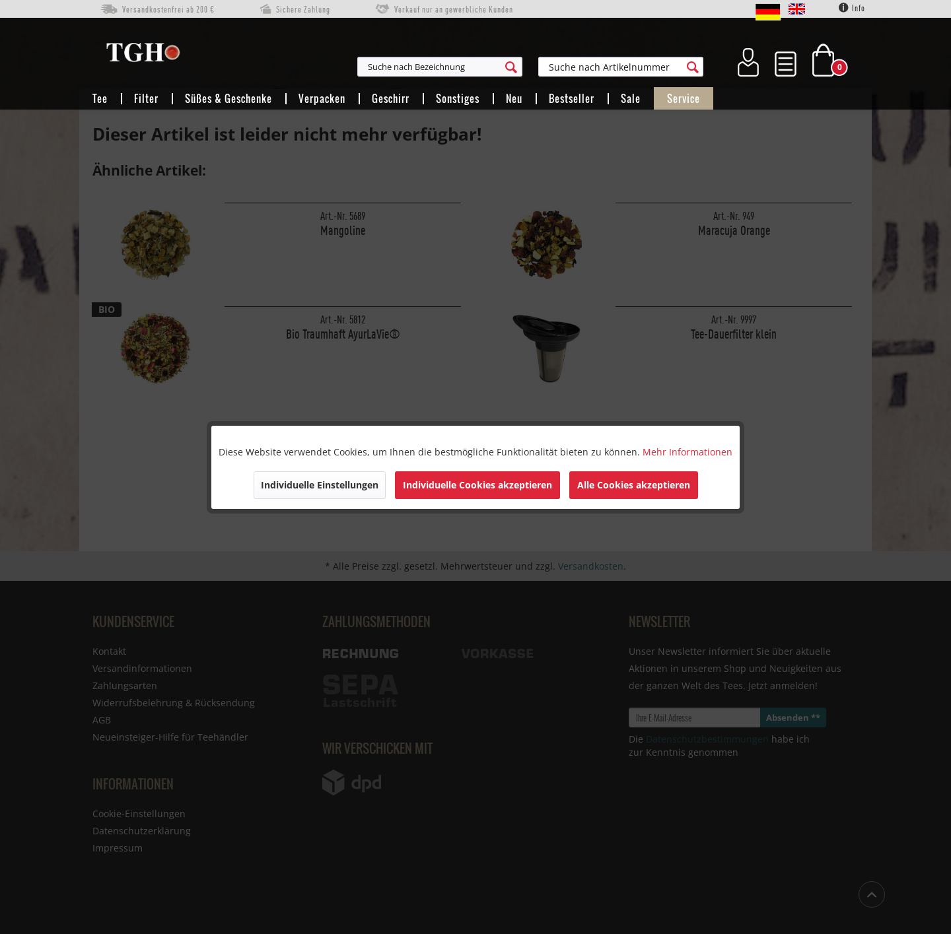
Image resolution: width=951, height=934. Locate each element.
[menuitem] (505, 67)
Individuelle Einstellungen (319, 485)
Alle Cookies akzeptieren (633, 485)
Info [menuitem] (852, 8)
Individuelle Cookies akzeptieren (477, 485)
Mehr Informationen (687, 452)
